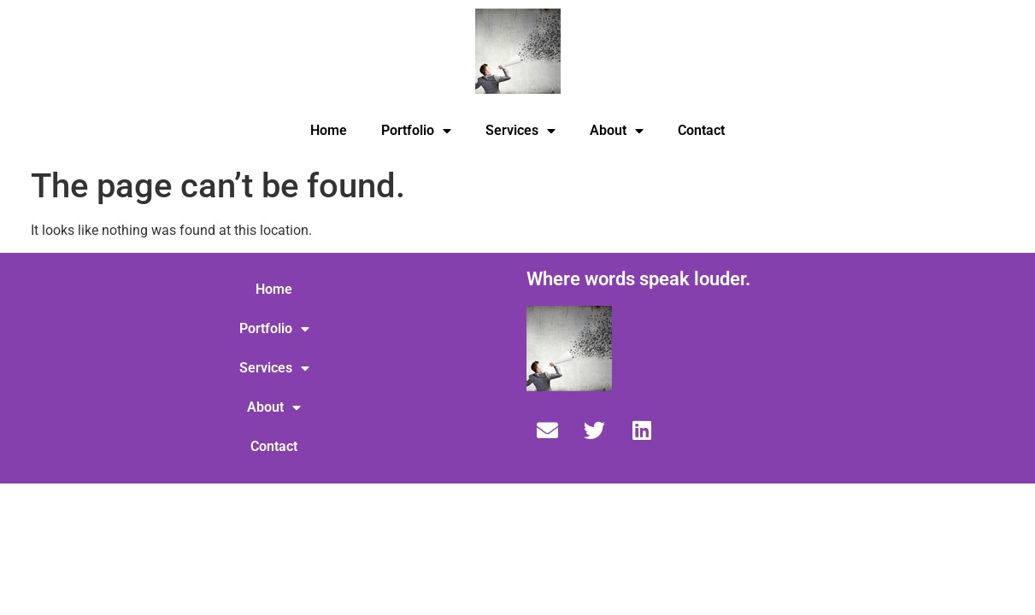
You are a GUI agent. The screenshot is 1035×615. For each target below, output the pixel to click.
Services (520, 130)
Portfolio (416, 130)
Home (328, 130)
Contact (701, 130)
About (617, 130)
